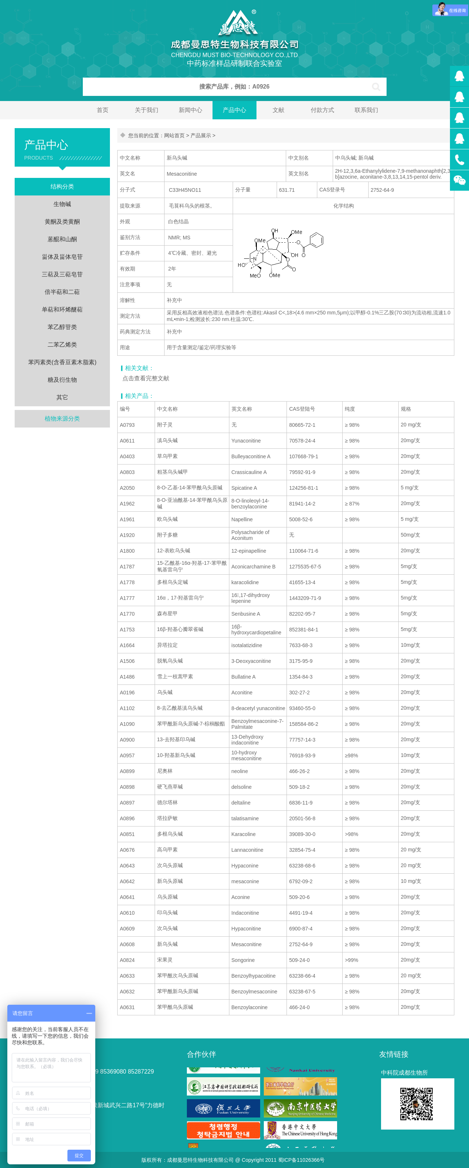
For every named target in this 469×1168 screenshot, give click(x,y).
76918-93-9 (302, 755)
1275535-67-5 (305, 567)
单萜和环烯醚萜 (62, 309)
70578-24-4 (302, 441)
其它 (62, 397)
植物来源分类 (62, 418)
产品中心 (234, 110)
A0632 (127, 992)
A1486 (127, 677)
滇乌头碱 (167, 440)
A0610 (127, 913)
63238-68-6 (302, 866)
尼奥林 (165, 771)
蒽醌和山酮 (62, 239)
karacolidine (245, 582)
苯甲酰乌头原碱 (175, 1007)
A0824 (127, 960)
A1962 (127, 504)
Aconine (241, 897)
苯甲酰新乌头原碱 (177, 991)
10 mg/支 (411, 881)
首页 (102, 110)
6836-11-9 (301, 803)
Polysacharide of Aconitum (251, 535)
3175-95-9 (301, 661)
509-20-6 (299, 897)
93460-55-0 (302, 708)
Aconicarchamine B (254, 567)
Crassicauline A (249, 472)
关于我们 (146, 110)
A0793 (127, 425)
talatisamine (245, 818)
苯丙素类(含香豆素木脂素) (62, 362)
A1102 (127, 708)
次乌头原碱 (170, 865)
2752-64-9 (301, 944)
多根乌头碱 (170, 834)
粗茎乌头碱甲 (172, 472)
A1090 (127, 724)
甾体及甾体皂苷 (62, 257)
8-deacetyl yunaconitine (258, 708)
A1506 (127, 661)
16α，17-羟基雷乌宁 (180, 598)
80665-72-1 (302, 425)
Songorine (243, 960)
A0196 (127, 692)
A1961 (127, 519)
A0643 (127, 866)
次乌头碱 (167, 928)
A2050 (127, 488)
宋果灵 (165, 960)
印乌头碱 (167, 912)
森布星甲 (167, 613)
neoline (240, 771)
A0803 (127, 472)
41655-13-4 (302, 582)
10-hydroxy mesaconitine (247, 755)
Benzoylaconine (250, 1007)
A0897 (127, 803)
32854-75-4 (302, 850)
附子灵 (165, 425)
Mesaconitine (247, 944)
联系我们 (366, 110)
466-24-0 (299, 1007)
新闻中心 (190, 110)
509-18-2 (299, 787)
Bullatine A (244, 677)
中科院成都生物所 (404, 1073)
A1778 (127, 582)
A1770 (127, 614)
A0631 (127, 1007)
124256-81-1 (303, 488)
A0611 (127, 441)
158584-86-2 (303, 724)
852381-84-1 (303, 629)
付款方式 (322, 110)
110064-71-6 (303, 551)
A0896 (127, 818)
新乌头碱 (167, 944)
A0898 (127, 787)
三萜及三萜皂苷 (62, 274)
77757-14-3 (302, 740)
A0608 (127, 944)
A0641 (127, 897)
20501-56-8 (302, 818)
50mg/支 (410, 535)
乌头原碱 (167, 897)
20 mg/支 (411, 425)
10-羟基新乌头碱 (176, 755)
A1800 (127, 551)
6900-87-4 (301, 929)
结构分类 (62, 186)
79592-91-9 (302, 472)
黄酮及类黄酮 (62, 222)
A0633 (127, 976)
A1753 (127, 629)
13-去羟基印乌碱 (176, 739)
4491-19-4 (301, 913)
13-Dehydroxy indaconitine (247, 740)
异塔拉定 (167, 645)
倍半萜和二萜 (62, 292)
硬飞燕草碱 (170, 787)
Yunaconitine (246, 441)
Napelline (242, 519)
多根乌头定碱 (172, 582)
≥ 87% (352, 504)
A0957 (127, 755)
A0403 (127, 456)
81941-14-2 (302, 504)
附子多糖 (167, 535)
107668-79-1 (303, 456)
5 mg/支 (410, 487)
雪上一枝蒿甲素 (175, 676)
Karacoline (244, 834)
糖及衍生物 (62, 380)
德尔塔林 (167, 802)
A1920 (127, 535)
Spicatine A (244, 488)
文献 (278, 110)
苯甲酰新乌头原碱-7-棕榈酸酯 (191, 724)
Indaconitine (245, 913)
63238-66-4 (302, 976)
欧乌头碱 (167, 519)
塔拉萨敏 (167, 818)
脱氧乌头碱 (170, 661)
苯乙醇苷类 (62, 327)
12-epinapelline (249, 551)
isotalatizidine (247, 645)
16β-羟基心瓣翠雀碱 (180, 629)
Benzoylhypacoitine (254, 976)
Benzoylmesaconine (254, 992)
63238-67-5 (302, 992)
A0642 (127, 881)
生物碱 (62, 204)
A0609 (127, 929)
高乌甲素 (167, 849)
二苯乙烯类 (62, 345)
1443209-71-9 (305, 598)
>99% (351, 960)
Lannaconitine (247, 850)
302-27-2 (299, 692)
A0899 (127, 771)
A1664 (127, 645)
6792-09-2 (301, 881)
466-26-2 (299, 771)
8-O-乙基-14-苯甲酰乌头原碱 (190, 487)
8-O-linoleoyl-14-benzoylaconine (250, 504)
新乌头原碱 (170, 881)
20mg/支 (410, 440)
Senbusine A (246, 614)
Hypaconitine (246, 929)
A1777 (127, 598)
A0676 (127, 850)
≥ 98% (352, 425)
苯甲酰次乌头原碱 (177, 975)
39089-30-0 (302, 834)
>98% (351, 834)
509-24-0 (299, 960)
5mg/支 (409, 566)
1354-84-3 (301, 677)
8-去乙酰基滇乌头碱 (180, 708)
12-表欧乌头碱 (173, 550)
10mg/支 (410, 645)
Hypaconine (245, 866)
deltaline (241, 803)
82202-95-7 (302, 614)
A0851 (127, 834)
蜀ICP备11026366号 (301, 1160)
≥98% (351, 755)
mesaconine (245, 881)
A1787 (127, 567)
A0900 (127, 740)
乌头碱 (165, 692)
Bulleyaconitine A (251, 456)
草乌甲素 (167, 456)
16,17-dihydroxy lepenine (251, 598)
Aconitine (242, 692)
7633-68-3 (301, 645)
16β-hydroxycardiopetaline (256, 629)
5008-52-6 (301, 519)
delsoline (242, 787)
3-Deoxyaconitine (251, 661)
